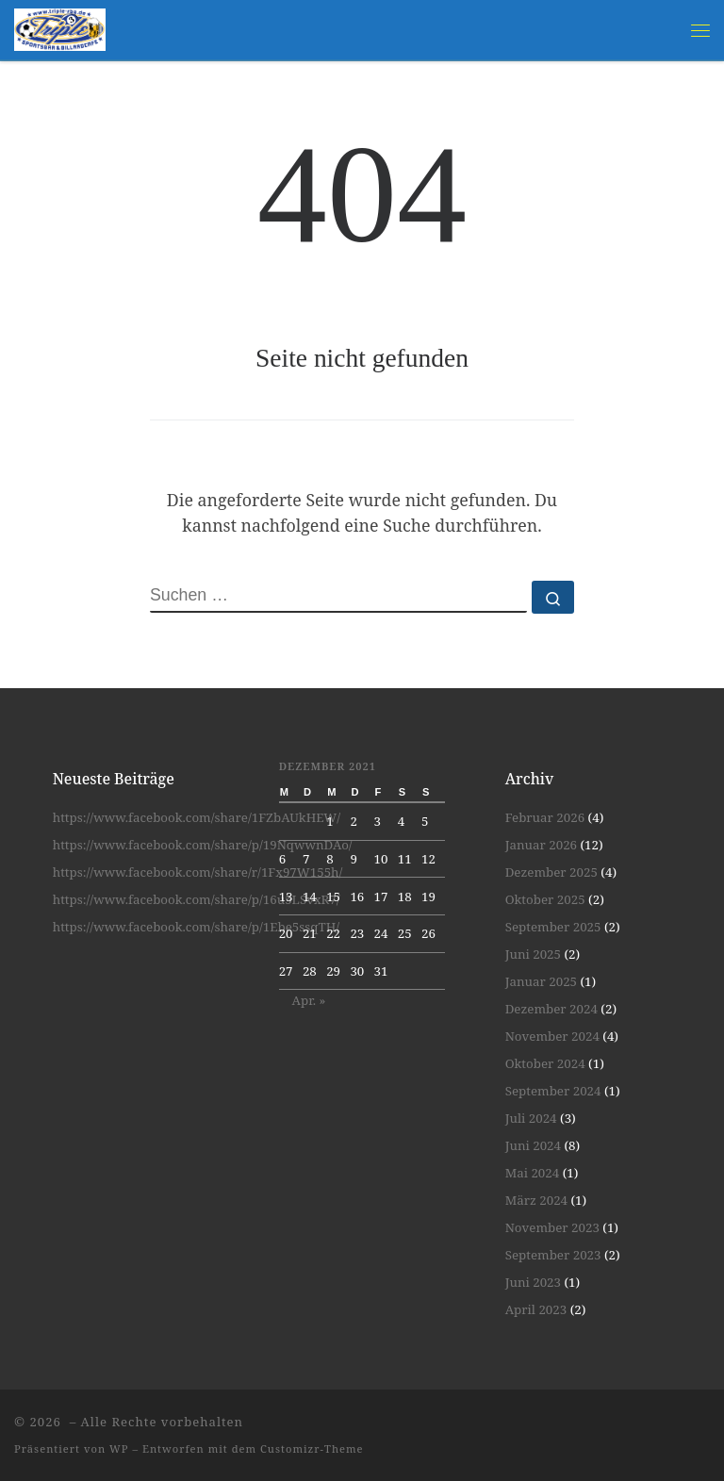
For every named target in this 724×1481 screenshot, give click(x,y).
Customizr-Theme (312, 1448)
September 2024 (553, 1090)
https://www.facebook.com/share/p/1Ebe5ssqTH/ (196, 926)
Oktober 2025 (545, 899)
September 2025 (553, 926)
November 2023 (552, 1227)
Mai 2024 (532, 1172)
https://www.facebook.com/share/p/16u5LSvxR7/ (196, 899)
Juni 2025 (533, 954)
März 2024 (536, 1200)
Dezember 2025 (551, 872)
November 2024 (552, 1036)
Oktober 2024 (545, 1063)
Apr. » (309, 1000)
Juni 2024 (533, 1145)
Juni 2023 (533, 1282)
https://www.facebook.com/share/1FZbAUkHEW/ (196, 817)
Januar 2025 (541, 981)
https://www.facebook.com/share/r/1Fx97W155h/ (198, 872)
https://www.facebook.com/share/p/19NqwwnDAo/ (203, 844)
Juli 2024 (531, 1118)
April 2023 (536, 1309)
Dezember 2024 (551, 1008)
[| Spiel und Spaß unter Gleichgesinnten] (60, 28)
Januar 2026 (541, 844)
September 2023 (553, 1254)
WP (118, 1448)
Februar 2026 (544, 817)
